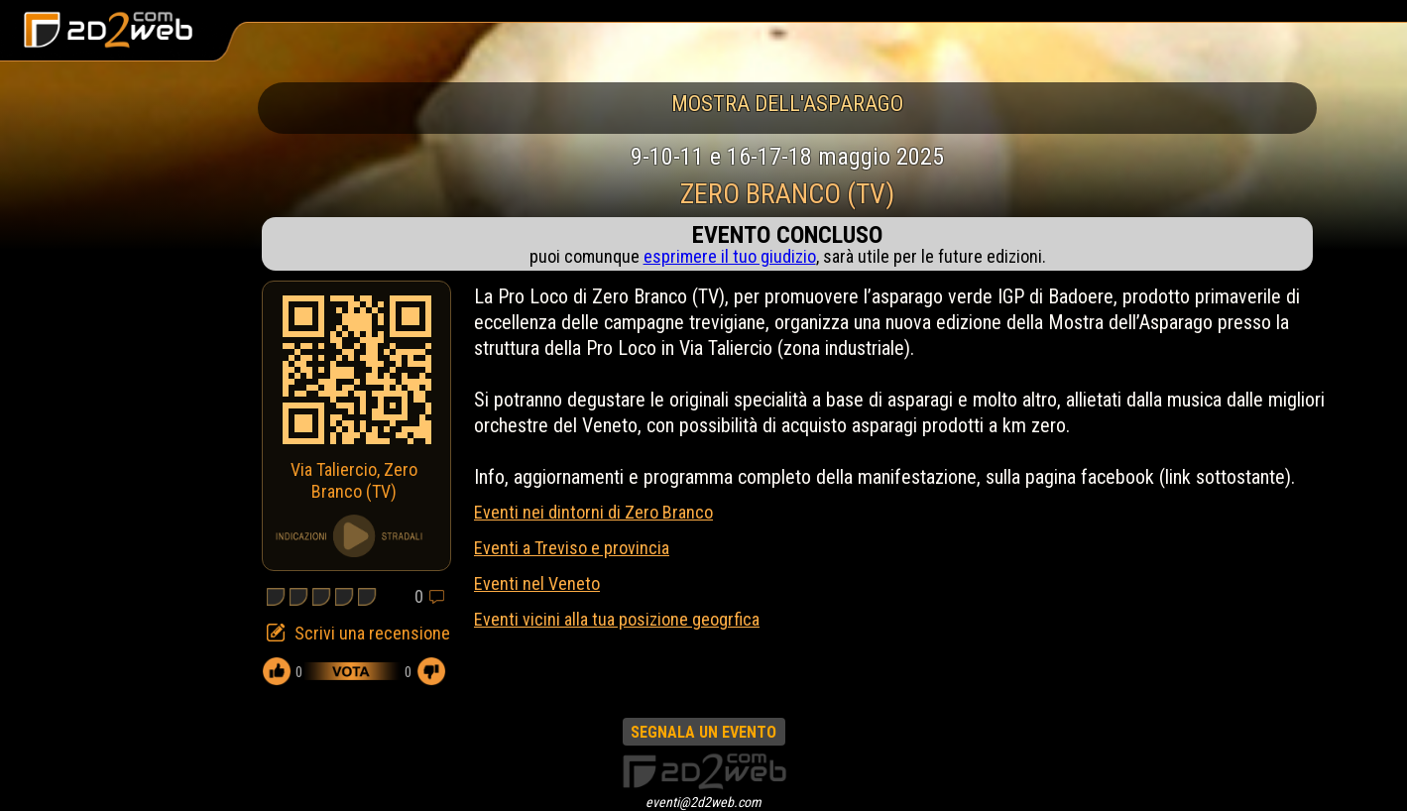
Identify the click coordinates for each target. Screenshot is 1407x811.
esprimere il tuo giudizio (730, 256)
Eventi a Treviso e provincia (571, 547)
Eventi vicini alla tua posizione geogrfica (617, 619)
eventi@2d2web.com (703, 802)
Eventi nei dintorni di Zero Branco (593, 512)
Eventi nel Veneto (537, 583)
